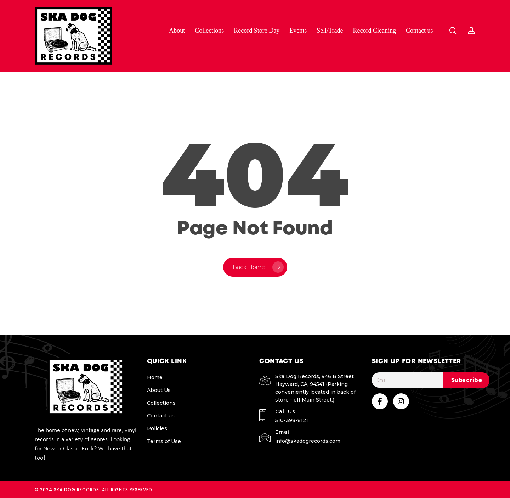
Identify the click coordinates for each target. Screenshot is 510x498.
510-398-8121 (291, 420)
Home (155, 377)
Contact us (161, 416)
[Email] (424, 380)
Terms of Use (164, 441)
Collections (161, 403)
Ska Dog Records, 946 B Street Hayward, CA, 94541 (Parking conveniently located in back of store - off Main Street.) (315, 388)
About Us (159, 390)
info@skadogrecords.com (307, 441)
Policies (157, 428)
